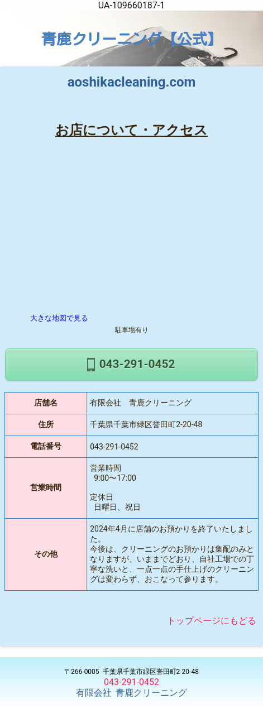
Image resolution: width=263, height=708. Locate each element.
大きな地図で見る (59, 318)
